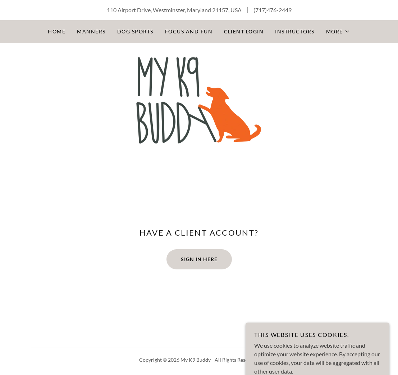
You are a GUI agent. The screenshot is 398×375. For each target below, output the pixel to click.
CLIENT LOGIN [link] (244, 31)
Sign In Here (199, 259)
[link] (199, 100)
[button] (338, 31)
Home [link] (56, 31)
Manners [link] (91, 31)
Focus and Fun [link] (188, 31)
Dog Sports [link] (135, 31)
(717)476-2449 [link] (272, 9)
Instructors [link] (294, 31)
